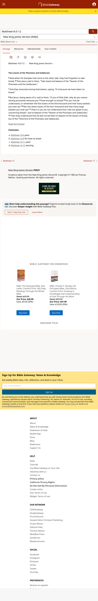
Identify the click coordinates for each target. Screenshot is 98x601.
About (33, 423)
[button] (94, 4)
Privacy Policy (70, 404)
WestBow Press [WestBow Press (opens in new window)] (37, 534)
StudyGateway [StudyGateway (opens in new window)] (37, 513)
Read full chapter (16, 124)
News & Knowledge (39, 426)
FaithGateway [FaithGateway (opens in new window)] (36, 509)
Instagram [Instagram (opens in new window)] (35, 558)
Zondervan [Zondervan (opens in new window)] (35, 537)
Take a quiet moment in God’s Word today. (48, 11)
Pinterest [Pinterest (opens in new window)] (34, 561)
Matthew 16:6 (17, 135)
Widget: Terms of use (40, 496)
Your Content (50, 49)
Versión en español (39, 585)
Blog (32, 440)
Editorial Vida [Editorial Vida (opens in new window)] (36, 527)
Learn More (37, 212)
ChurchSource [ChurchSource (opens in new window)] (36, 516)
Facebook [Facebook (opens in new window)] (34, 554)
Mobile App (35, 433)
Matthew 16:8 (17, 138)
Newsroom (35, 444)
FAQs (32, 461)
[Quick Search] (44, 31)
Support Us (35, 448)
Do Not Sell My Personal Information (48, 485)
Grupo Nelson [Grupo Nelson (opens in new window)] (36, 523)
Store (32, 437)
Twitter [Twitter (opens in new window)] (33, 568)
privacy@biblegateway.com (13, 406)
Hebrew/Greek (33, 49)
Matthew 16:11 (18, 142)
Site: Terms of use (38, 492)
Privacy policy (37, 478)
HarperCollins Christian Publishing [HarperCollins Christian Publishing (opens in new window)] (46, 520)
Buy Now (23, 312)
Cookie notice (36, 489)
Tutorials (34, 464)
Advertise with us (38, 471)
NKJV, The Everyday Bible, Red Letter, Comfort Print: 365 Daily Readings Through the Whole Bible (31, 290)
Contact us (35, 475)
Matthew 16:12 (18, 145)
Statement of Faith (39, 430)
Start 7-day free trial (16, 212)
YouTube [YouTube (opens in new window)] (34, 572)
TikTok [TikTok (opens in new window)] (33, 565)
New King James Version (20, 170)
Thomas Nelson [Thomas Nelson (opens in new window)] (37, 530)
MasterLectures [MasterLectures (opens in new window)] (37, 541)
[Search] (93, 31)
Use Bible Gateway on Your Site (45, 468)
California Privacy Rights (42, 482)
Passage (6, 49)
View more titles (49, 323)
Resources (18, 49)
